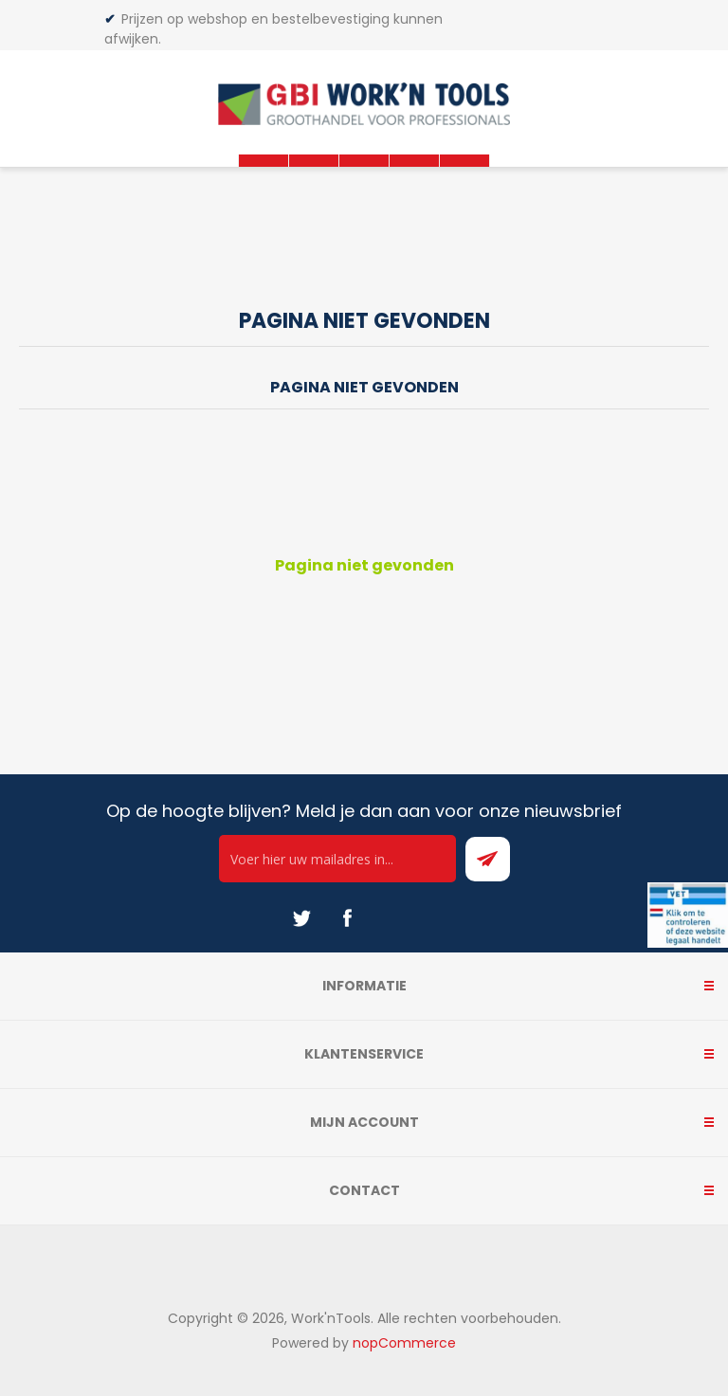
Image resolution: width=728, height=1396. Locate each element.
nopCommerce (404, 1342)
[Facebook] (347, 918)
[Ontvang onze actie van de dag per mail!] (337, 858)
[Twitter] (301, 918)
